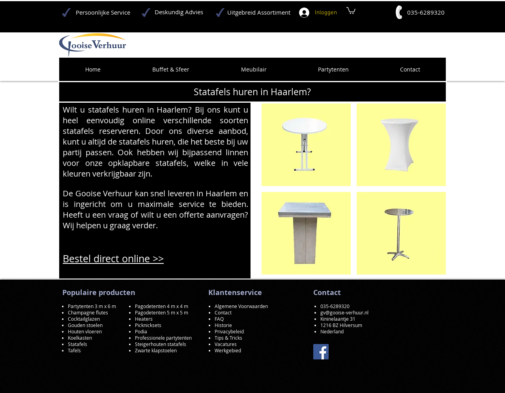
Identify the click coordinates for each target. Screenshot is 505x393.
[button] (306, 144)
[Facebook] (321, 351)
